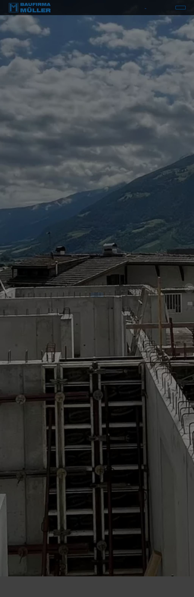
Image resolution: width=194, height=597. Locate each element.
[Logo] (29, 7)
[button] (5, 281)
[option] (97, 281)
